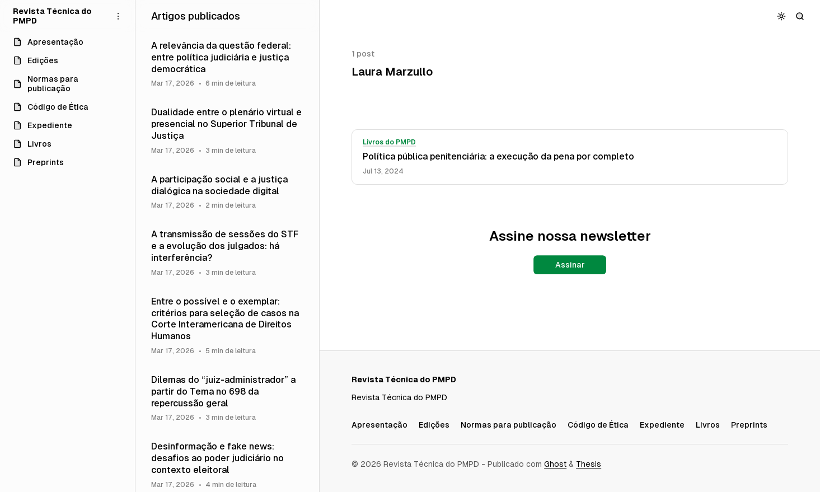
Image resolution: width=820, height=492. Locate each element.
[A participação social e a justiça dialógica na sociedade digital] (227, 192)
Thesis (588, 464)
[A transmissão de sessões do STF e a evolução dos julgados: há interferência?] (227, 252)
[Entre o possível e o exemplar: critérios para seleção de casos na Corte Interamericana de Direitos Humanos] (227, 325)
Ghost (555, 464)
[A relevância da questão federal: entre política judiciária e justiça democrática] (227, 64)
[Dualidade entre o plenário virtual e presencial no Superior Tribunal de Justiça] (227, 130)
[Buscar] (800, 16)
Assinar (570, 264)
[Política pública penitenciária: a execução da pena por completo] (570, 157)
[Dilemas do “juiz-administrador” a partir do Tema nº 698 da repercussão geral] (227, 398)
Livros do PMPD (389, 142)
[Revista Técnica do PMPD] (58, 16)
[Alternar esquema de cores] (781, 16)
